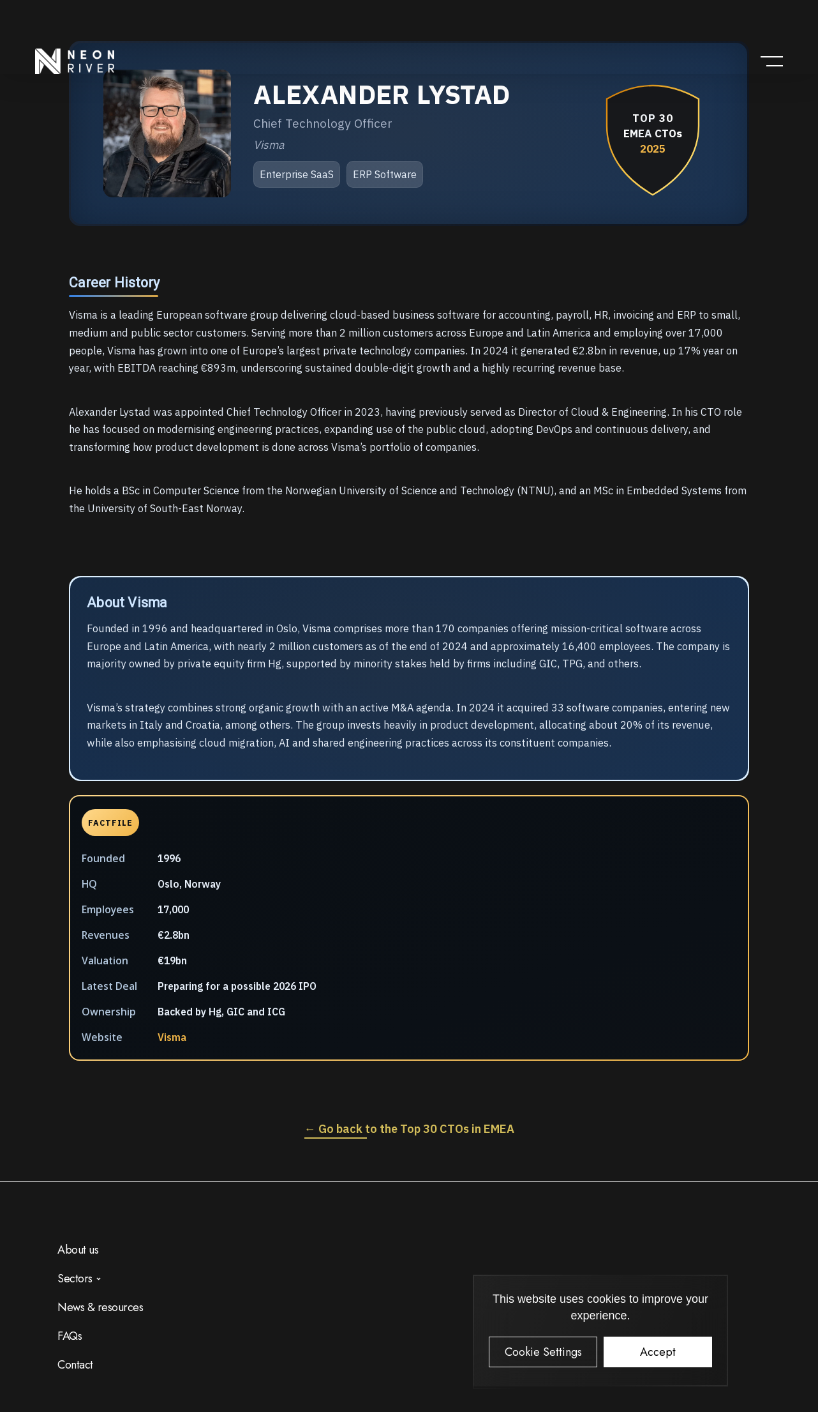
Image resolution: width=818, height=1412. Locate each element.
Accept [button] (658, 1352)
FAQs (69, 1336)
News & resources (100, 1307)
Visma (172, 1037)
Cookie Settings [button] (543, 1352)
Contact (75, 1364)
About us (77, 1249)
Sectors (75, 1278)
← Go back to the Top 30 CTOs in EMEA (409, 1128)
